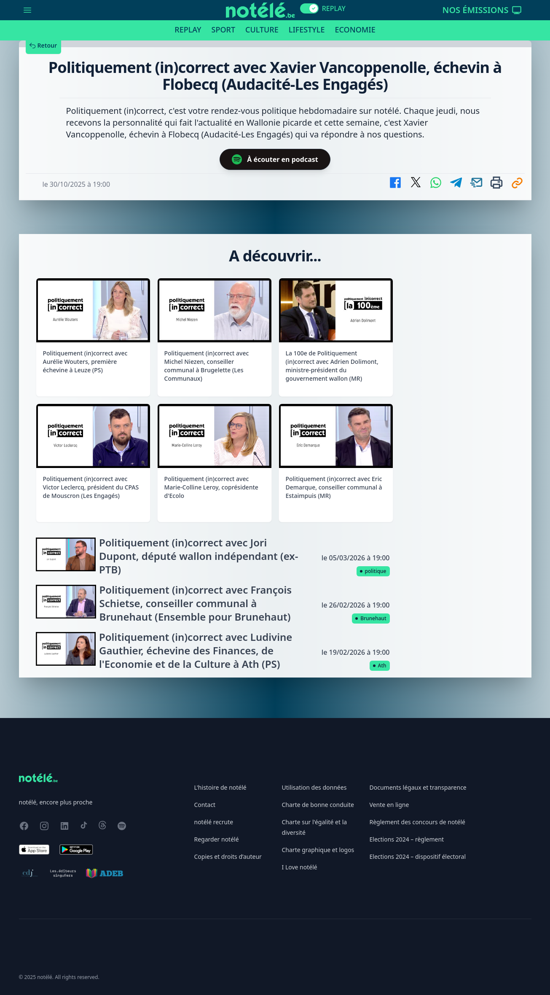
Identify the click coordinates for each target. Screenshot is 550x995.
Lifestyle (307, 29)
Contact (205, 805)
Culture (262, 29)
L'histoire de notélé (220, 787)
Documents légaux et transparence (418, 787)
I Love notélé (299, 867)
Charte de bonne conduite (318, 805)
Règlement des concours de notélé (417, 822)
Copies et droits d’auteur (228, 856)
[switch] (309, 8)
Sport (223, 29)
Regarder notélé (216, 839)
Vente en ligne (389, 805)
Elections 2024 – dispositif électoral (418, 856)
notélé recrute (213, 822)
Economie (355, 29)
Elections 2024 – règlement (407, 839)
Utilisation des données (314, 787)
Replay (187, 29)
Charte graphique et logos (318, 850)
